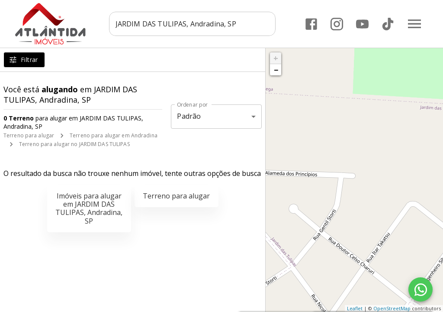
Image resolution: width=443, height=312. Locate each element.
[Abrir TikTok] (387, 24)
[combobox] (193, 24)
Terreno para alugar (28, 135)
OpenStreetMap (392, 308)
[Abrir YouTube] (362, 24)
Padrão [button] (189, 116)
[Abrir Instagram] (336, 24)
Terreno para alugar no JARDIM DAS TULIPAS (74, 144)
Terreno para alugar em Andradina (113, 135)
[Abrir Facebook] (311, 24)
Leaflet (355, 308)
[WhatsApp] (420, 289)
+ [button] (275, 58)
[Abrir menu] (414, 24)
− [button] (276, 70)
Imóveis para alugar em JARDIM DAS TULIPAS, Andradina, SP (88, 208)
